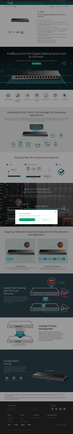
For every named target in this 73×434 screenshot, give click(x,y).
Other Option (45, 219)
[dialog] (36, 217)
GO (27, 219)
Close (55, 211)
